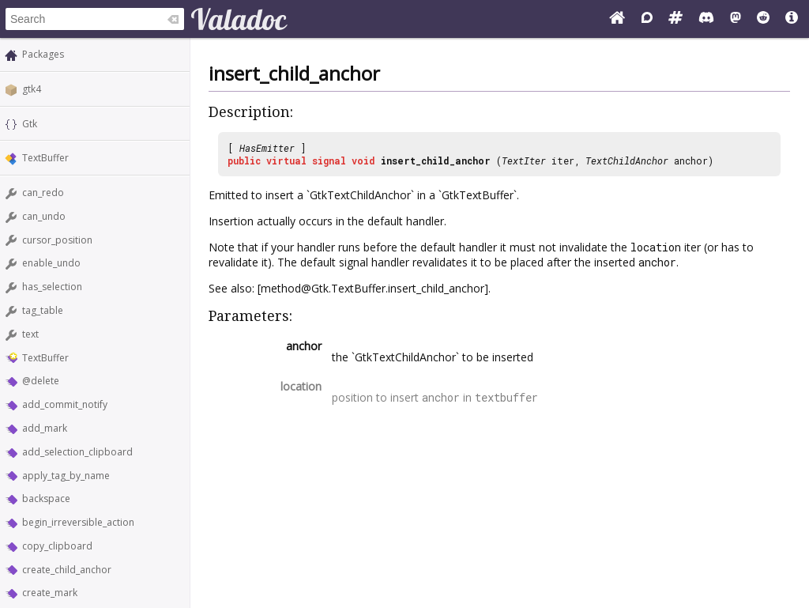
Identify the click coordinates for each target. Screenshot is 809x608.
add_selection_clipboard (77, 452)
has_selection (52, 286)
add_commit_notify (64, 404)
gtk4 (31, 89)
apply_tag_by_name (66, 475)
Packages (43, 54)
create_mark (49, 592)
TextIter (524, 160)
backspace (46, 498)
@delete (40, 380)
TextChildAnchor (626, 160)
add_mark (44, 428)
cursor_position (57, 240)
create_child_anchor (66, 569)
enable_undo (51, 263)
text (30, 334)
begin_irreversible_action (78, 522)
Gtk (29, 123)
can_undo (44, 216)
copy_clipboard (57, 546)
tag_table (42, 310)
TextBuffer (45, 157)
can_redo (43, 192)
